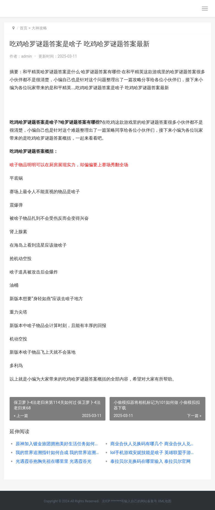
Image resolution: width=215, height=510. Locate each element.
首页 (23, 28)
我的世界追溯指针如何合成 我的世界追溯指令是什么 (58, 452)
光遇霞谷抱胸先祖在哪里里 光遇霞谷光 (53, 461)
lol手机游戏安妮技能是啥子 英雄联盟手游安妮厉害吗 (153, 452)
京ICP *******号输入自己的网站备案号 (129, 501)
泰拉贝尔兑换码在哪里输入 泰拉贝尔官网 (150, 461)
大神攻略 (39, 28)
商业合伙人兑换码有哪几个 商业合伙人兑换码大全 (153, 443)
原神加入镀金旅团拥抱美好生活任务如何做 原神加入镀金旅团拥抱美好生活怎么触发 (58, 443)
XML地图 (164, 501)
